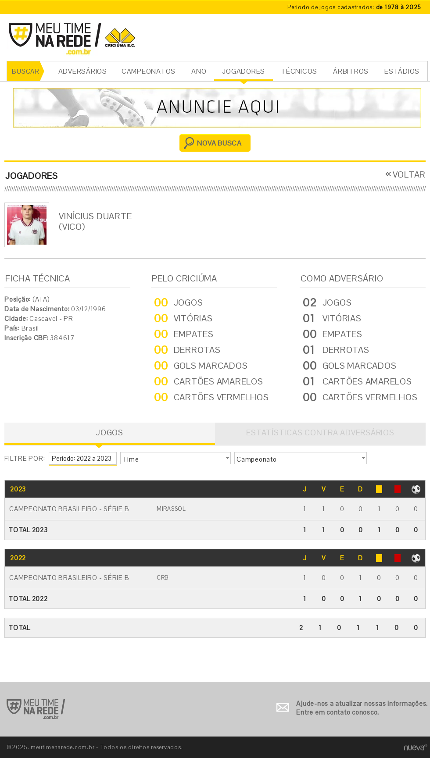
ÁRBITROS (351, 71)
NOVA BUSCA (219, 143)
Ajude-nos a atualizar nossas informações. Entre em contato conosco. (362, 707)
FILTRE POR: (24, 458)
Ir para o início (36, 709)
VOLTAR (409, 174)
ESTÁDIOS (401, 71)
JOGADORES (243, 71)
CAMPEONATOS (149, 71)
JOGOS (109, 432)
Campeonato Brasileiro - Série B (69, 509)
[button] (175, 458)
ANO (198, 71)
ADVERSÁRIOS (82, 71)
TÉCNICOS (299, 71)
